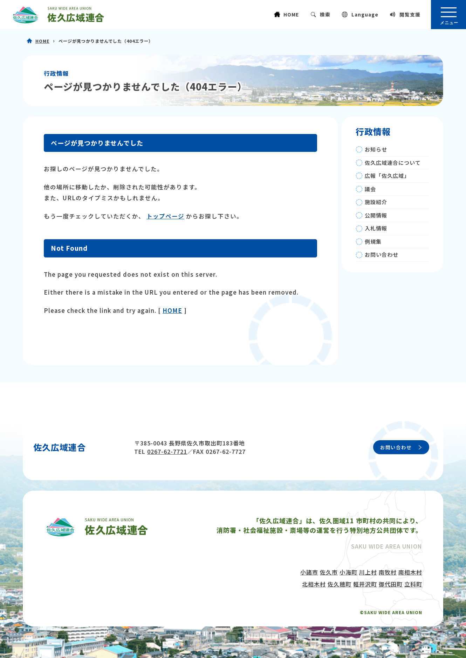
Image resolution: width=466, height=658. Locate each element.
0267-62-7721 (167, 451)
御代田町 (391, 584)
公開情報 (376, 215)
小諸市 (309, 572)
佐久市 (329, 572)
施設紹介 (376, 202)
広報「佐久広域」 (387, 175)
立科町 (413, 584)
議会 (370, 189)
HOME (291, 14)
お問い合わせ (381, 254)
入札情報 (376, 228)
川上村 (368, 572)
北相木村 (314, 584)
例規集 (373, 241)
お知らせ (376, 149)
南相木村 (410, 572)
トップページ (165, 216)
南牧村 (388, 572)
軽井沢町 (365, 584)
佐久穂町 (339, 584)
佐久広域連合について (393, 162)
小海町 (348, 572)
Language (364, 14)
